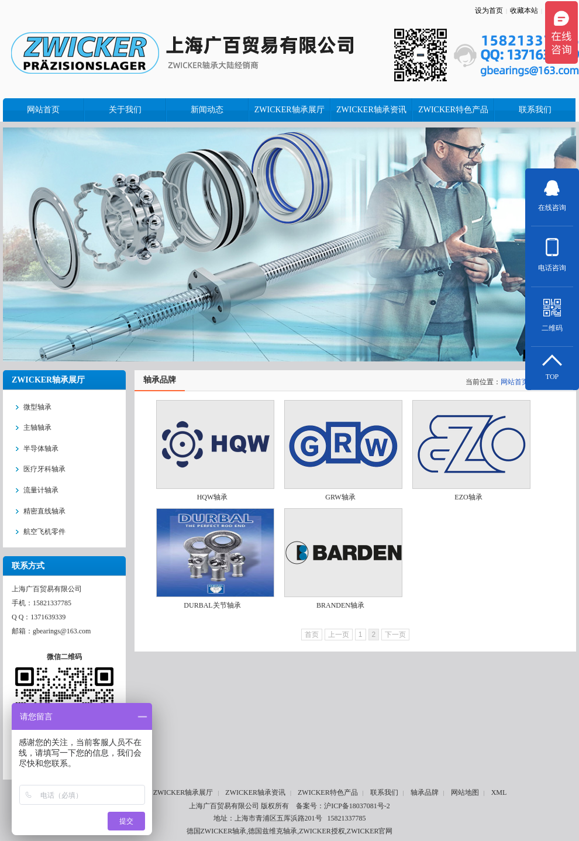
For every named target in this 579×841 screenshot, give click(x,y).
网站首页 (515, 382)
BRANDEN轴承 (340, 605)
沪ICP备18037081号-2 (357, 806)
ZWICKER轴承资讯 (255, 792)
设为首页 (489, 10)
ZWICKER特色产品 (328, 792)
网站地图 (465, 792)
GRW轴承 (340, 497)
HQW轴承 (212, 497)
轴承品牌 (425, 792)
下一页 (395, 634)
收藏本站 (524, 10)
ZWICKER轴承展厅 (183, 792)
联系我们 (384, 792)
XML (499, 792)
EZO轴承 (468, 497)
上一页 (338, 634)
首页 (312, 634)
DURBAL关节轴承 (212, 605)
